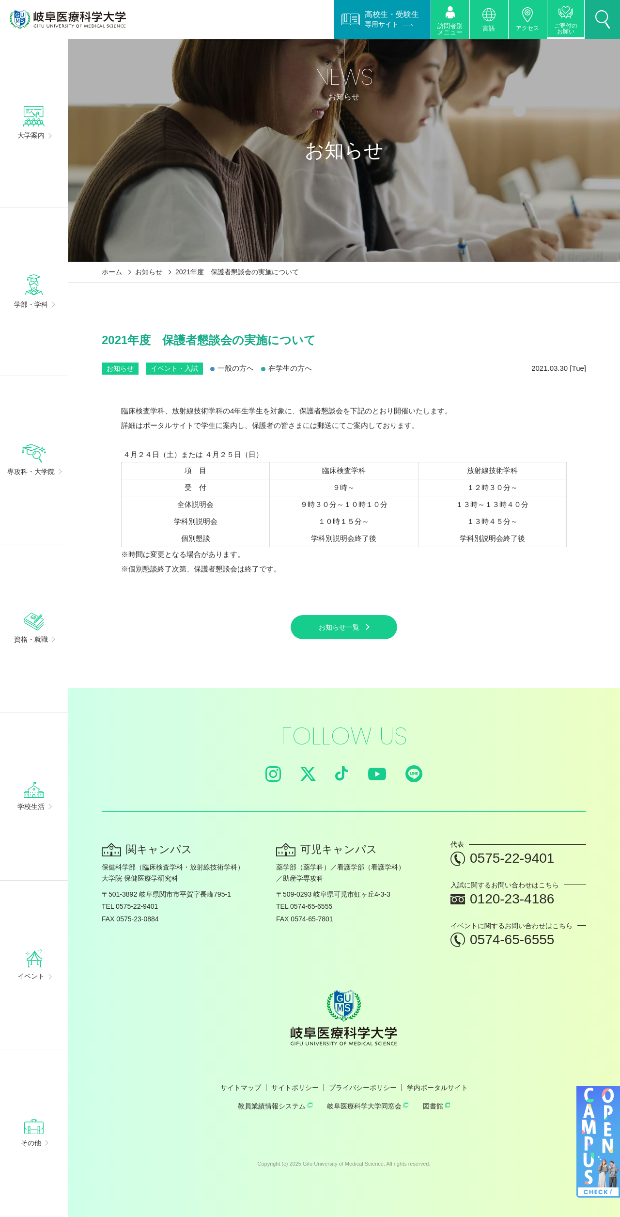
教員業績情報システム (275, 1106)
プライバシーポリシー (363, 1087)
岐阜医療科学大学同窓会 (367, 1106)
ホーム (112, 272)
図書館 (436, 1106)
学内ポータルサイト (437, 1087)
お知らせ (148, 272)
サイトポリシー (295, 1087)
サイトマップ (240, 1087)
